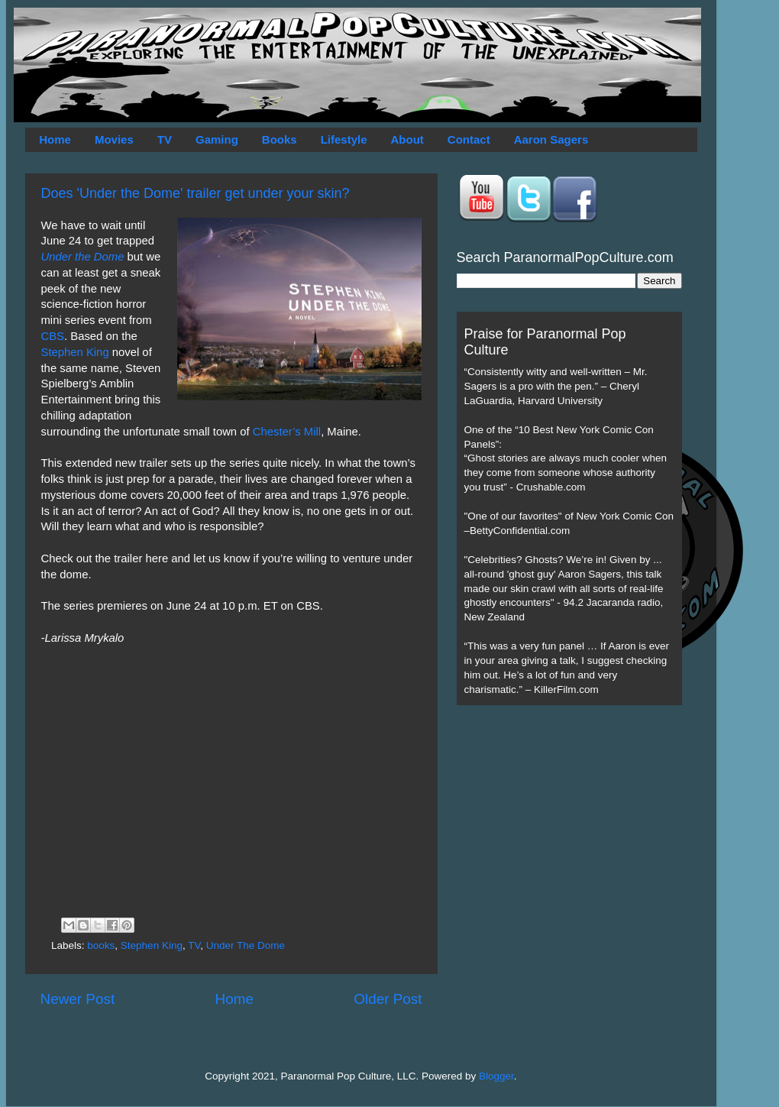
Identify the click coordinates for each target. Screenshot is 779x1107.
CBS (53, 336)
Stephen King (75, 352)
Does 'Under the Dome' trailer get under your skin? (195, 193)
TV (164, 139)
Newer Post (77, 999)
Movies (114, 139)
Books (279, 139)
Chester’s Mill (287, 432)
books (101, 945)
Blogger (496, 1076)
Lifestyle (344, 139)
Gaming (217, 139)
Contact (469, 139)
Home (55, 139)
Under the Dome (82, 257)
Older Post (388, 999)
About (407, 139)
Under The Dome (245, 945)
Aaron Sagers (551, 139)
